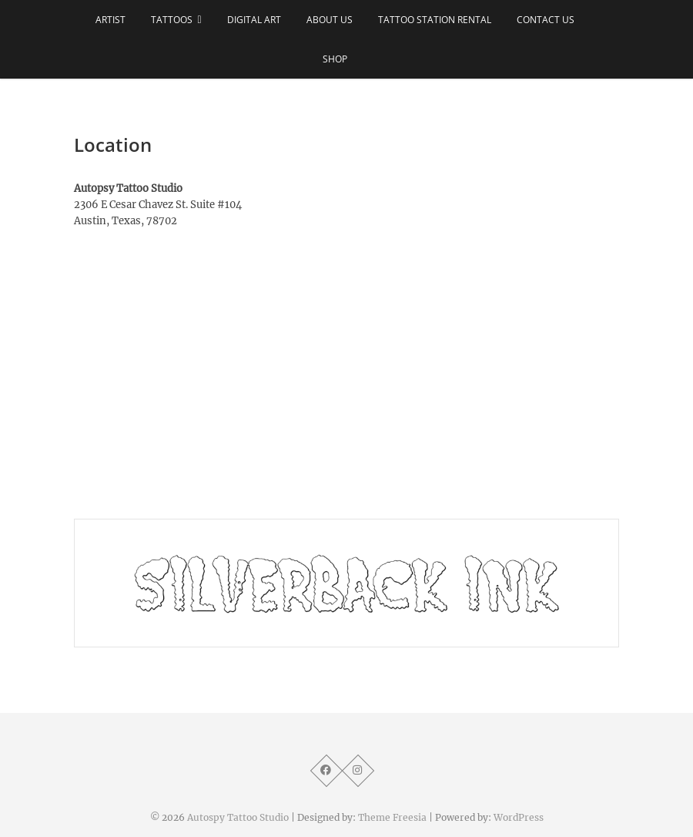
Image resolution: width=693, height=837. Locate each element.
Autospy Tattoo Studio (238, 817)
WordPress (519, 817)
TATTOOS (171, 19)
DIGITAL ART (254, 19)
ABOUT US (329, 19)
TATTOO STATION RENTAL (434, 19)
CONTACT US (545, 19)
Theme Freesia (392, 817)
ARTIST (110, 19)
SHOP (335, 59)
